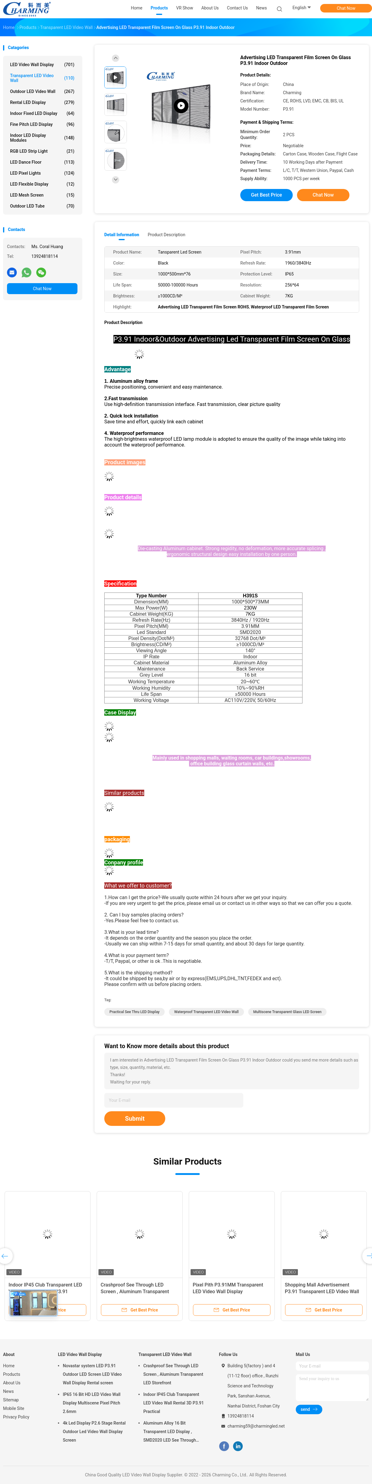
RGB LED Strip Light (42, 151)
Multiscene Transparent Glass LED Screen (287, 1012)
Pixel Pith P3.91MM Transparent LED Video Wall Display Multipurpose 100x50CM (228, 1291)
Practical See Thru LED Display (134, 1012)
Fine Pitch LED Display (42, 124)
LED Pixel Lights (42, 173)
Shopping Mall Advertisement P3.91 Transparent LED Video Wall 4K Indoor (322, 1291)
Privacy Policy (16, 1417)
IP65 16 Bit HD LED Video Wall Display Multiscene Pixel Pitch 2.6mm (91, 1403)
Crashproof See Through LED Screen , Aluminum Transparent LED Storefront (135, 1291)
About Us (11, 1382)
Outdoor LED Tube (42, 206)
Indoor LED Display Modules (42, 138)
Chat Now (346, 8)
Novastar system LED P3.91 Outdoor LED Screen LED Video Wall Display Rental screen (92, 1374)
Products (11, 1374)
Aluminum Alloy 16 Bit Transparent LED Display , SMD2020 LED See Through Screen (169, 1432)
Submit (135, 1118)
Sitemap (11, 1399)
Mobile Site (13, 1408)
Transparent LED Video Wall (42, 78)
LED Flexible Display (42, 184)
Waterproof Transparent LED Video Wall (206, 1012)
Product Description (166, 234)
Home (9, 1365)
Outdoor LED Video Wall (42, 91)
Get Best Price (266, 195)
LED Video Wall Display (42, 65)
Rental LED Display (42, 102)
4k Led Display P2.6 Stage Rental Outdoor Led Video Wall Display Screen (94, 1432)
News (8, 1391)
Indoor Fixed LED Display (42, 113)
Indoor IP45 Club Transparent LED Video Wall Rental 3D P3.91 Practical (173, 1403)
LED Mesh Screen (42, 195)
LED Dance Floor (42, 162)
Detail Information (121, 234)
